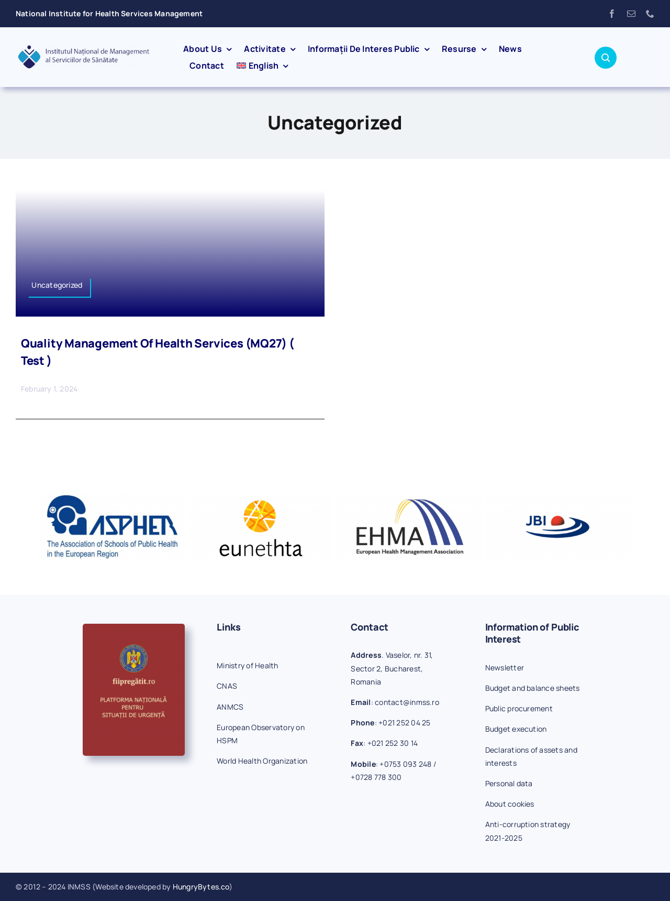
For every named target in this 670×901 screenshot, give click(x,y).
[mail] (631, 13)
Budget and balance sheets (532, 688)
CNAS (227, 686)
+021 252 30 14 (392, 743)
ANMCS (230, 707)
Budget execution (516, 729)
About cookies (509, 804)
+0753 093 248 (405, 764)
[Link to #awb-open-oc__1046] (606, 58)
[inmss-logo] (83, 48)
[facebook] (612, 13)
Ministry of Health (247, 665)
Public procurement (519, 708)
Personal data (509, 783)
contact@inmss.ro (407, 702)
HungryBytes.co (201, 887)
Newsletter (504, 667)
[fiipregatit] (134, 628)
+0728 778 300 (376, 777)
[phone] (650, 13)
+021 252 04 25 (404, 723)
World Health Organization (262, 761)
